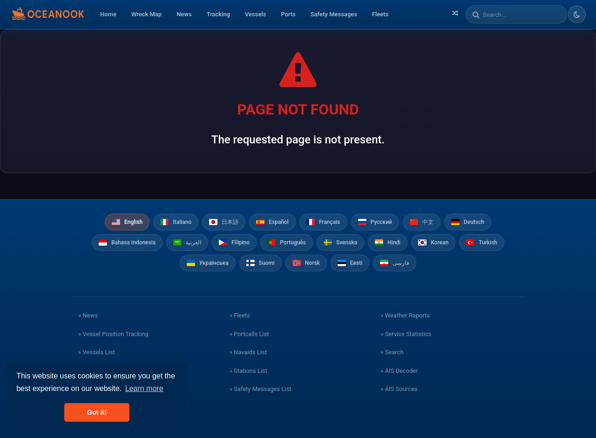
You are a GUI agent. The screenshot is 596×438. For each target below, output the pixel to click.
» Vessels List (96, 352)
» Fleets (240, 315)
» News (88, 315)
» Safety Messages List (260, 388)
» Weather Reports (405, 315)
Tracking (218, 14)
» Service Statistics (405, 333)
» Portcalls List (249, 333)
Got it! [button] (97, 412)
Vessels (255, 14)
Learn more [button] (144, 388)
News (184, 14)
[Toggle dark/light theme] (577, 14)
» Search (391, 352)
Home (108, 14)
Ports (288, 14)
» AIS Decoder (399, 370)
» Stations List (248, 370)
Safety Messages (334, 14)
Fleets (380, 14)
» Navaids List (248, 352)
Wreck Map (146, 14)
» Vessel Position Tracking (113, 333)
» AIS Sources (398, 388)
